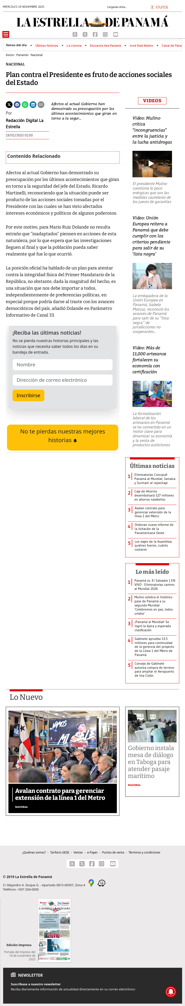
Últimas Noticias (46, 46)
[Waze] (101, 883)
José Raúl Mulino (141, 46)
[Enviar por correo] (41, 104)
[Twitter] (9, 104)
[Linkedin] (33, 104)
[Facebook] (96, 34)
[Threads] (75, 34)
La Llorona (74, 46)
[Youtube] (115, 34)
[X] (85, 34)
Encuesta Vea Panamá (105, 46)
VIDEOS (152, 100)
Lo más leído (152, 571)
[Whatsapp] (25, 104)
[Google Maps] (91, 883)
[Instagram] (106, 34)
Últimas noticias (152, 466)
